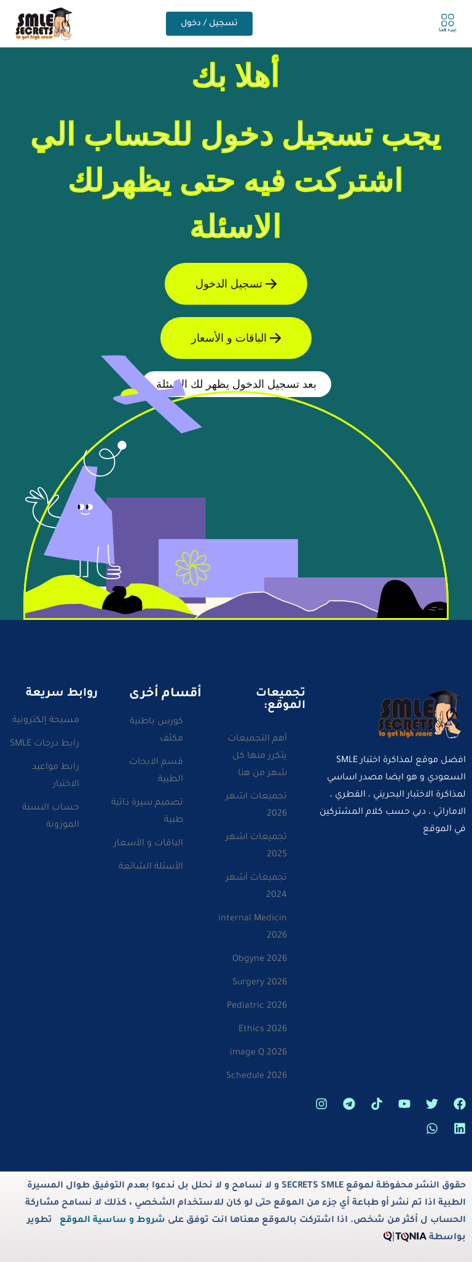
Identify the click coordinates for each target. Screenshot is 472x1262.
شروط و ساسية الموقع (112, 1221)
